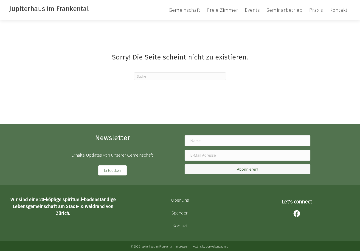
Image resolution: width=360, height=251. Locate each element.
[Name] (247, 140)
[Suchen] (180, 76)
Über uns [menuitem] (180, 200)
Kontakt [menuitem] (339, 10)
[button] (247, 169)
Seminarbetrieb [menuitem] (284, 10)
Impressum (182, 246)
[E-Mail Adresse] (247, 155)
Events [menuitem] (252, 10)
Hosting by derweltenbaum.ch (210, 246)
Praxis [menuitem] (316, 10)
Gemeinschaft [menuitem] (184, 10)
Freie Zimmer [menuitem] (222, 10)
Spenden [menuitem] (180, 213)
